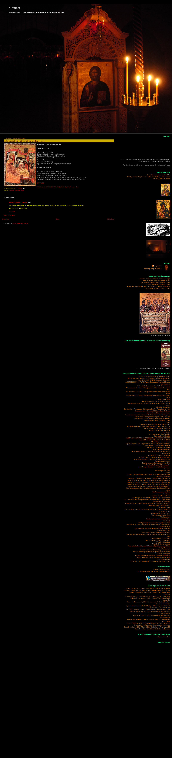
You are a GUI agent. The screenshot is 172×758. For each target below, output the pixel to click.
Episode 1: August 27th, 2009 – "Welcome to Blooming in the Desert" (147, 588)
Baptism (167, 405)
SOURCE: (40, 183)
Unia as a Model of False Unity (160, 538)
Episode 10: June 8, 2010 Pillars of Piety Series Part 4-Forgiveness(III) (147, 627)
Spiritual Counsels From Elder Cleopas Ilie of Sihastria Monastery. (148, 474)
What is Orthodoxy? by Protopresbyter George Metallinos (151, 552)
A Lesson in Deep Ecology (161, 569)
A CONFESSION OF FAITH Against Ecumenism (154, 380)
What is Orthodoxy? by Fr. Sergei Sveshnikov (155, 550)
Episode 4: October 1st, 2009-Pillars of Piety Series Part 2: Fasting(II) (147, 596)
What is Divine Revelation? (161, 544)
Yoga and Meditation (163, 559)
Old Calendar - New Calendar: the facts (157, 445)
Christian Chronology (163, 407)
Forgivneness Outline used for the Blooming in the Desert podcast (148, 426)
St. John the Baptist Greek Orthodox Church (155, 282)
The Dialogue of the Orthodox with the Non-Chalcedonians (151, 498)
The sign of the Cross (163, 530)
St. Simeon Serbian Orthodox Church (158, 288)
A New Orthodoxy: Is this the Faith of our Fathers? (153, 386)
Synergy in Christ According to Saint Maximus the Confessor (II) (149, 480)
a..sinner (14, 8)
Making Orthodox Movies (161, 179)
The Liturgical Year (164, 511)
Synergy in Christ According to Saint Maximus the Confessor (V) (149, 486)
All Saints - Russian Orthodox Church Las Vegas (154, 279)
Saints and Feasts (19, 190)
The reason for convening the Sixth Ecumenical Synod (152, 528)
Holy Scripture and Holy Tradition (159, 434)
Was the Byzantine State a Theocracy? (157, 540)
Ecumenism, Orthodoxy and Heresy (158, 413)
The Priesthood (165, 517)
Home (58, 219)
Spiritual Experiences (163, 476)
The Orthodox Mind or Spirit (160, 515)
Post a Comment (9, 215)
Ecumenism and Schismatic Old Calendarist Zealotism (152, 411)
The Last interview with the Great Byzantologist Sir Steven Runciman (147, 509)
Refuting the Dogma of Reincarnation (158, 465)
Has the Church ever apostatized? (159, 430)
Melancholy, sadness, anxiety (160, 442)
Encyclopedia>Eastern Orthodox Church (157, 420)
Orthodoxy (11, 190)
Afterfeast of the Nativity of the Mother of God (24, 141)
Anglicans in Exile (164, 399)
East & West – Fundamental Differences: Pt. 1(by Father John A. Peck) (147, 409)
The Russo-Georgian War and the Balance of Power (153, 571)
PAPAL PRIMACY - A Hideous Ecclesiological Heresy (152, 459)
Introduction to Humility (162, 436)
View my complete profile (152, 269)
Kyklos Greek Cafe (164, 637)
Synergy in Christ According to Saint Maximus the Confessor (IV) (148, 484)
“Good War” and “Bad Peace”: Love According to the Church (150, 561)
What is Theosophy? (163, 553)
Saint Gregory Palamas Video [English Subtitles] (154, 467)
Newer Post (5, 219)
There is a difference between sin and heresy (155, 532)
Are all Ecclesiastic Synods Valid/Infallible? (156, 401)
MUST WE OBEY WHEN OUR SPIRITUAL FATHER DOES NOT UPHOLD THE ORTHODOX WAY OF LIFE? (148, 439)
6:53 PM (12, 211)
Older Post (110, 219)
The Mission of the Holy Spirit (160, 513)
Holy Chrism (166, 432)
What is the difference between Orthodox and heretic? (152, 555)
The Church (166, 494)
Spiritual (167, 472)
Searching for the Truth (162, 471)
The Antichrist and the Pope (161, 492)
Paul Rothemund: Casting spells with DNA (156, 463)
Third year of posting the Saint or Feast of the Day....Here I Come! (148, 177)
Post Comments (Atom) (20, 224)
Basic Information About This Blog (158, 175)
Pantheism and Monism (162, 461)
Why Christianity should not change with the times (153, 557)
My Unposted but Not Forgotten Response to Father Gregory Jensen (148, 444)
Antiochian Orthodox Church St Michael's (156, 281)
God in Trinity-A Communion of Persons (157, 428)
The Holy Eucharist (164, 507)
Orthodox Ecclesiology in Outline (159, 455)
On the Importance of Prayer (161, 449)
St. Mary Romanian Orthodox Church (158, 284)
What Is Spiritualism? (163, 542)
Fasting (168, 422)
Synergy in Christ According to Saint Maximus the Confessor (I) (149, 478)
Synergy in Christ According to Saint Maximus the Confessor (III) (148, 482)
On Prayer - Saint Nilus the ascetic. (158, 447)
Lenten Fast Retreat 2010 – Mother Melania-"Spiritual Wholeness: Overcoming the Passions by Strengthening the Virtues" (148, 624)
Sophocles (157, 266)
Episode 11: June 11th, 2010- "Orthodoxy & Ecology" (152, 629)
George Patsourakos (18, 202)
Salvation (167, 469)
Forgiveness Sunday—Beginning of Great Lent (155, 424)
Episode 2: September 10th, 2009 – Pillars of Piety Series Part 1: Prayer (147, 590)
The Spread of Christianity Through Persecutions (154, 523)
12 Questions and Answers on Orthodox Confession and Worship (149, 378)
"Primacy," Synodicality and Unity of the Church (154, 376)
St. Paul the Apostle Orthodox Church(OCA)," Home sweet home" (148, 286)
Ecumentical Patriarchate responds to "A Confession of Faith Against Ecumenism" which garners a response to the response (147, 416)
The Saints (166, 521)
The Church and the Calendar (160, 496)
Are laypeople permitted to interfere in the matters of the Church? (149, 403)
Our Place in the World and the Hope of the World (154, 457)
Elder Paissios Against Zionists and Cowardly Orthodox (152, 418)
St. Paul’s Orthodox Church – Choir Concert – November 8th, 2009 (148, 609)
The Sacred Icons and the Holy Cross (158, 519)
